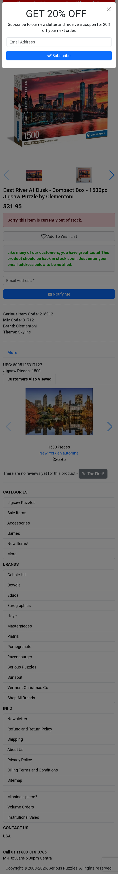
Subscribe (59, 55)
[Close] (109, 9)
